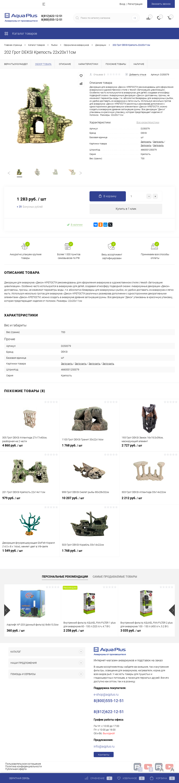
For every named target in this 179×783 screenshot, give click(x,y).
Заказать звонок (161, 3)
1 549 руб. (29, 554)
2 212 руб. (149, 501)
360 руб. (16, 632)
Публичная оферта (16, 770)
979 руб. (29, 501)
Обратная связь (17, 778)
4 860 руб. (29, 449)
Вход (122, 4)
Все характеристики (148, 122)
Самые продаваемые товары (115, 578)
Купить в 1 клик (126, 210)
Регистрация (135, 4)
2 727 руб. (149, 449)
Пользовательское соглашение (23, 765)
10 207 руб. (89, 501)
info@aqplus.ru (104, 748)
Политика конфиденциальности (23, 767)
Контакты (103, 756)
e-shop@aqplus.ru (106, 696)
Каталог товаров (20, 33)
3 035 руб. (130, 632)
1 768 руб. (89, 449)
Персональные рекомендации (65, 578)
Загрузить (146, 141)
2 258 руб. (73, 632)
